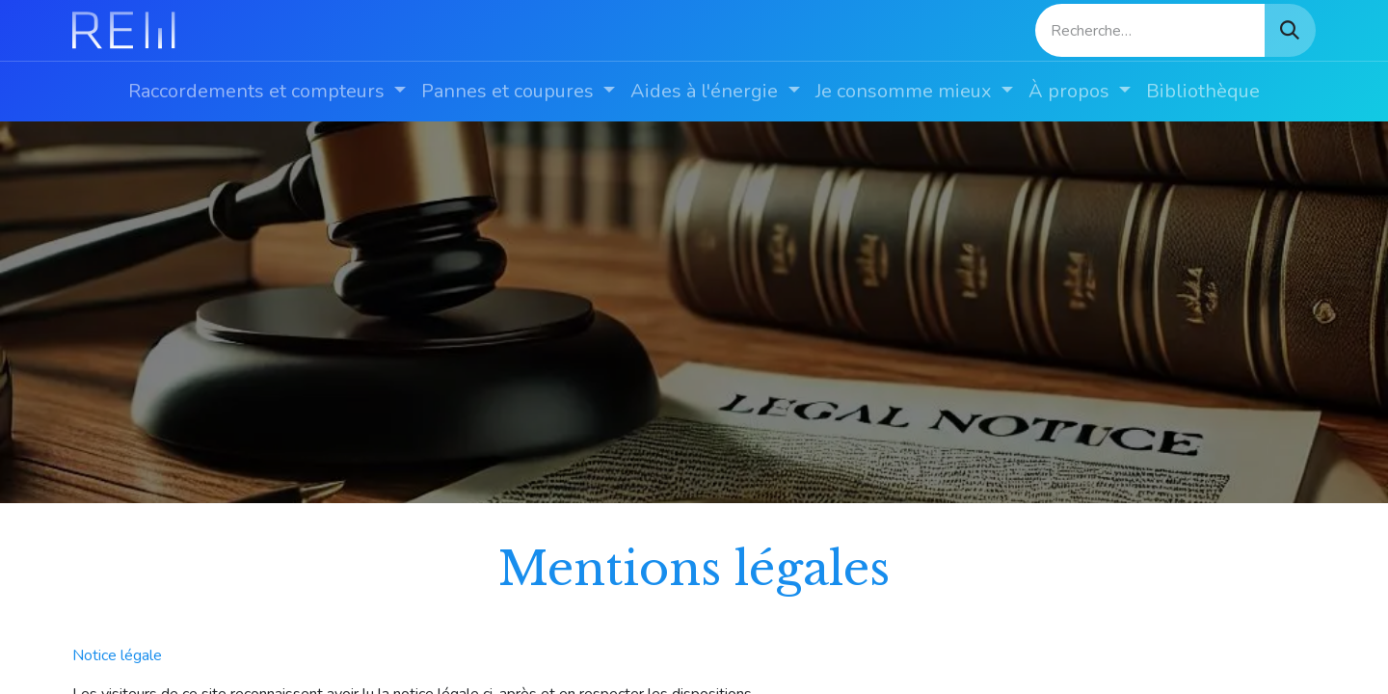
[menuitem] (267, 91)
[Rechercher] (1290, 30)
